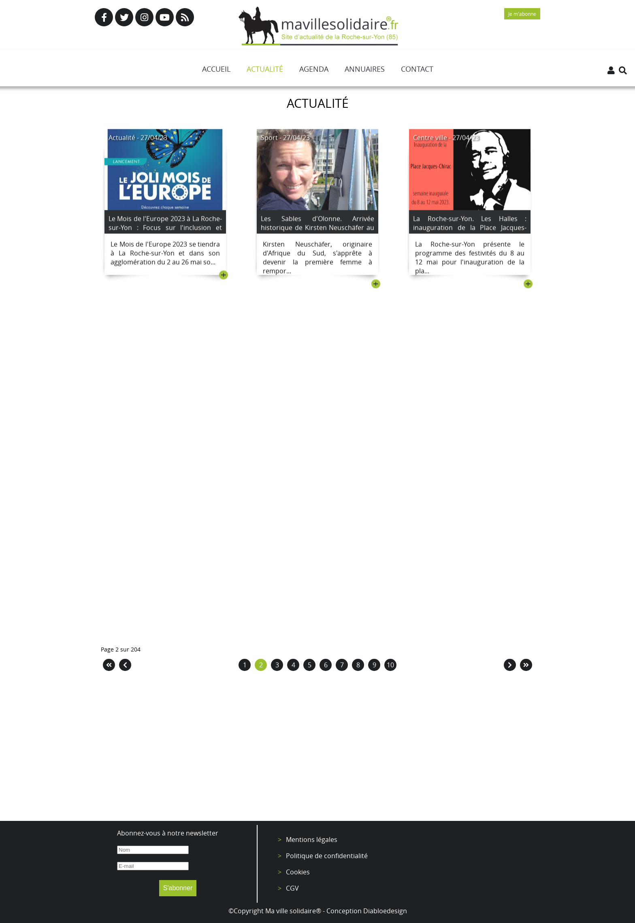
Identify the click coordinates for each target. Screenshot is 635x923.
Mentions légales (311, 839)
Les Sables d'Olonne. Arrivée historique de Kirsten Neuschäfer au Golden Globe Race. (317, 229)
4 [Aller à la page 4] (293, 664)
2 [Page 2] (261, 664)
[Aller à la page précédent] (125, 665)
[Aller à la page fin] (526, 665)
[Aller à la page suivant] (510, 665)
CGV (292, 888)
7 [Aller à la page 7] (342, 664)
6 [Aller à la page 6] (326, 664)
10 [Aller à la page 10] (390, 664)
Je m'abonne (522, 14)
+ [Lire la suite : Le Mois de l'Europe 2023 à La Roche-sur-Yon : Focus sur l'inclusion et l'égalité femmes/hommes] (223, 276)
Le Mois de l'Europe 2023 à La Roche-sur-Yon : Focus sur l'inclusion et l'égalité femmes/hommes (165, 229)
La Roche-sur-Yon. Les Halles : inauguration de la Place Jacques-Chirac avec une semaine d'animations (469, 233)
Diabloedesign (385, 910)
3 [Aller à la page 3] (277, 664)
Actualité (265, 69)
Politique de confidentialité (327, 855)
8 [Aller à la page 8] (358, 664)
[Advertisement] (317, 748)
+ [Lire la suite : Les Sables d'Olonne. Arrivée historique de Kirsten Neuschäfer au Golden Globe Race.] (376, 285)
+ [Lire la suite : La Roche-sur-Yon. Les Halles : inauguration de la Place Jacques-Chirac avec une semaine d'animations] (528, 285)
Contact (417, 69)
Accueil (216, 69)
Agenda (313, 69)
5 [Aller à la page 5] (309, 664)
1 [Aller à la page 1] (245, 664)
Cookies (298, 871)
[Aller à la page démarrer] (109, 665)
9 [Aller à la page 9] (374, 664)
